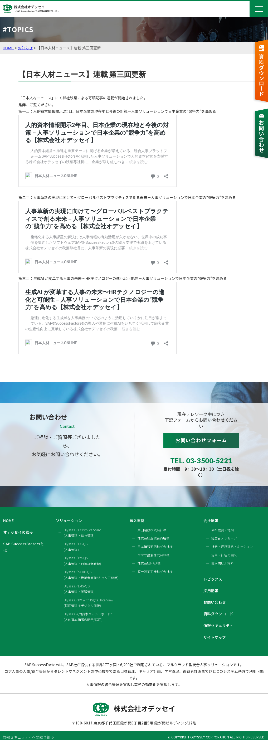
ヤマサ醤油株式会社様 (153, 550)
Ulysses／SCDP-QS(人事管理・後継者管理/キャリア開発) (91, 570)
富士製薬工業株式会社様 (155, 566)
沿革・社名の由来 (224, 550)
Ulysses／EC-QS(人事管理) (76, 542)
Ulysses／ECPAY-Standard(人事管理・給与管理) (82, 528)
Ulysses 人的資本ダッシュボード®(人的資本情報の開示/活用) (88, 612)
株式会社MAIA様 (149, 558)
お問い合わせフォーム (201, 440)
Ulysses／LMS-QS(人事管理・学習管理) (79, 584)
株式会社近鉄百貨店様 (153, 533)
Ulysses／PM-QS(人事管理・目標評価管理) (82, 556)
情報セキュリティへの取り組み (28, 732)
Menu (259, 9)
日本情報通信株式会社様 (155, 541)
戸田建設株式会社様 (152, 525)
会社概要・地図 (222, 525)
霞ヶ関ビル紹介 (222, 558)
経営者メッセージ (224, 533)
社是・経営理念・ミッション (232, 541)
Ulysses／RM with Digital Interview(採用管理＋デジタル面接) (88, 598)
